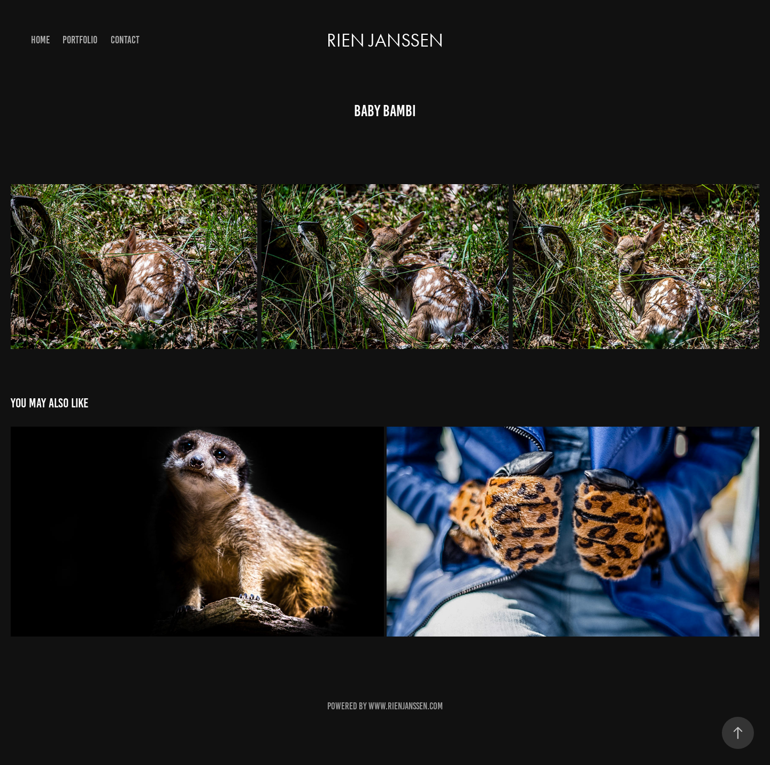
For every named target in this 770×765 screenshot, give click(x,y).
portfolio (80, 40)
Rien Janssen (385, 40)
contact (125, 40)
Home (40, 40)
